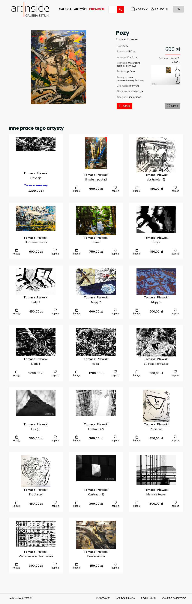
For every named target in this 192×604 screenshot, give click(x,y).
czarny (129, 77)
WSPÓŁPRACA (125, 598)
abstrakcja (137, 91)
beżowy (140, 80)
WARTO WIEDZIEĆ (174, 598)
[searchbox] (111, 10)
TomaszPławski (127, 39)
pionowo (134, 86)
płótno (131, 71)
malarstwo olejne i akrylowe (128, 64)
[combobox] (113, 9)
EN (178, 9)
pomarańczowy (125, 80)
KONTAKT (103, 598)
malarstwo (135, 97)
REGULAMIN (148, 598)
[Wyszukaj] (120, 9)
